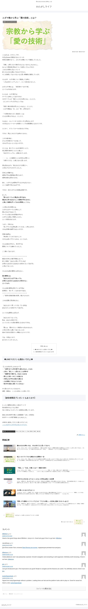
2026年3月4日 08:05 (7, 547)
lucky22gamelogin (7, 578)
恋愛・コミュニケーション (9, 431)
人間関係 (30, 431)
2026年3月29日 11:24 (7, 580)
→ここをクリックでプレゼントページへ (14, 425)
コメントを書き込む (44, 591)
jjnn (3, 566)
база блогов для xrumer (29, 550)
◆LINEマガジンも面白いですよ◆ (43, 349)
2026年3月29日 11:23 (7, 556)
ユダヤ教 (19, 431)
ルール (25, 431)
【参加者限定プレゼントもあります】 (44, 352)
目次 (41, 346)
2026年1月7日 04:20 (7, 538)
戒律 (38, 431)
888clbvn (5, 536)
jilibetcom (5, 554)
